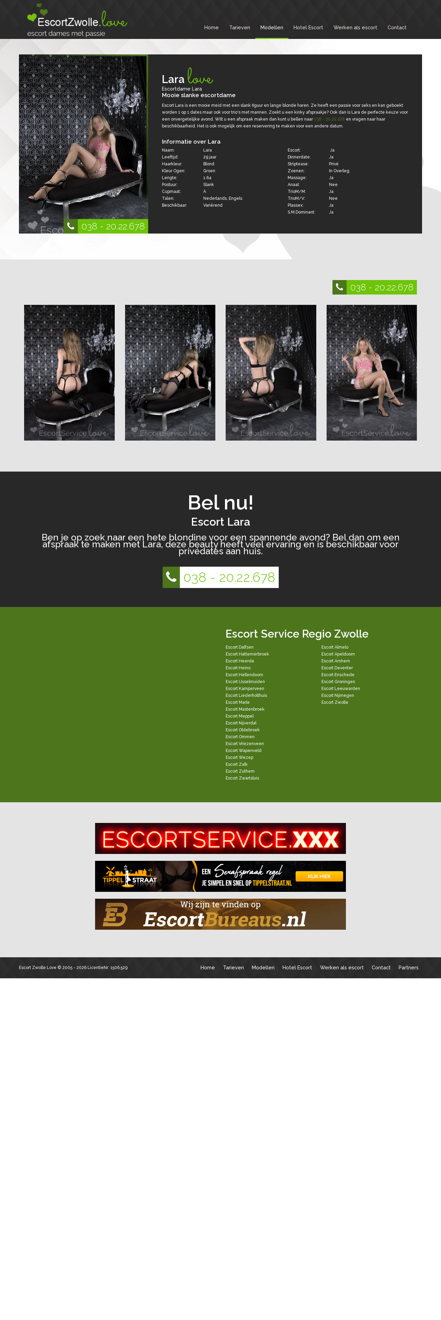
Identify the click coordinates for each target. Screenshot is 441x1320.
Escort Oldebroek (243, 730)
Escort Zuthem (240, 771)
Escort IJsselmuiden (245, 681)
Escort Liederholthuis (246, 695)
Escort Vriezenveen (245, 743)
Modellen (271, 27)
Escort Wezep (239, 757)
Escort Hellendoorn (244, 674)
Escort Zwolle (334, 702)
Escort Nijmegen (337, 695)
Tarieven (239, 27)
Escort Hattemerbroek (247, 654)
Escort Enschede (338, 674)
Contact (397, 27)
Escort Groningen (338, 681)
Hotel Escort (308, 27)
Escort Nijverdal (241, 723)
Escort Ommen (240, 736)
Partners (409, 967)
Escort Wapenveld (243, 750)
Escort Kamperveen (245, 688)
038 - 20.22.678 (104, 226)
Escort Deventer (337, 668)
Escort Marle (238, 702)
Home (211, 27)
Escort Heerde (240, 661)
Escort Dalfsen (240, 647)
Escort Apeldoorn (338, 654)
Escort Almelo (334, 647)
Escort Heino (238, 668)
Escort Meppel (240, 716)
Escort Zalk (237, 764)
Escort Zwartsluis (242, 778)
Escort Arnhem (335, 661)
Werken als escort (355, 27)
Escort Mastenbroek (245, 709)
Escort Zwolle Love (38, 967)
